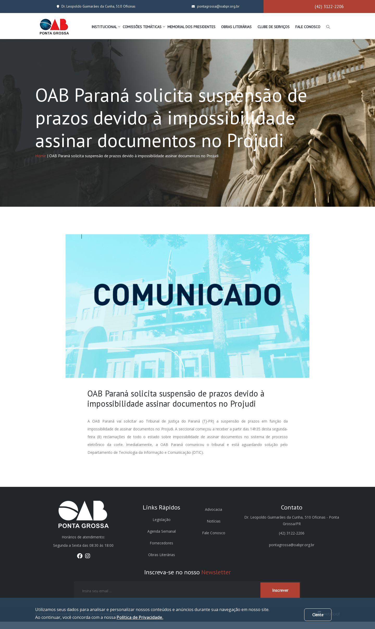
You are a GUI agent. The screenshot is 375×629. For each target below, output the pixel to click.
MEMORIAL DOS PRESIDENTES (191, 26)
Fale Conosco (213, 540)
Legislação (162, 526)
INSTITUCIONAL (104, 26)
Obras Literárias (161, 561)
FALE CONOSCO (307, 26)
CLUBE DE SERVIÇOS (274, 26)
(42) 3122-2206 (329, 6)
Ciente (317, 614)
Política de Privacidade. (140, 617)
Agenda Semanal (161, 538)
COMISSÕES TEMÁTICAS (142, 26)
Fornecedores (161, 550)
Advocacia (213, 516)
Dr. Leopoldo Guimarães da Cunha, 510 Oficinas (94, 6)
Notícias (214, 528)
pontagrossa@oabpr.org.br (214, 6)
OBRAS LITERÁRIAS (236, 26)
